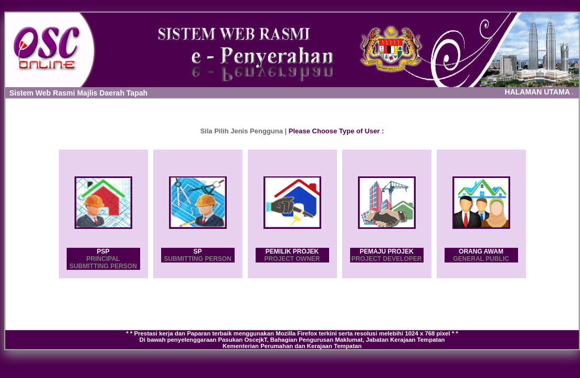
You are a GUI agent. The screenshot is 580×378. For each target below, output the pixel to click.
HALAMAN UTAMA (539, 92)
